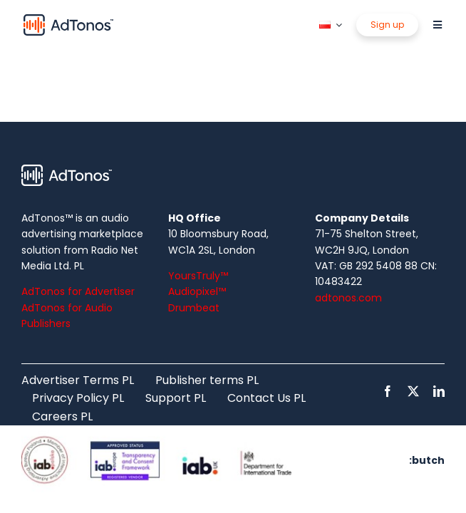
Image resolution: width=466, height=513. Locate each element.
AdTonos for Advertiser (78, 291)
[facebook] (387, 391)
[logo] (68, 19)
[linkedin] (439, 391)
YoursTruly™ (198, 276)
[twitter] (413, 391)
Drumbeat (193, 308)
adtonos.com (348, 298)
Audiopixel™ (197, 291)
